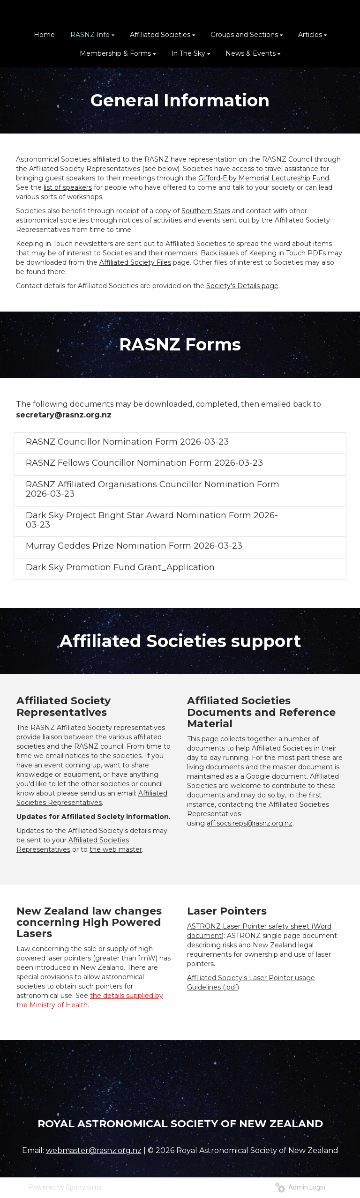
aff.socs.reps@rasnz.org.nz (249, 823)
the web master (116, 849)
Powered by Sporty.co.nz (65, 1187)
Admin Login (300, 1187)
